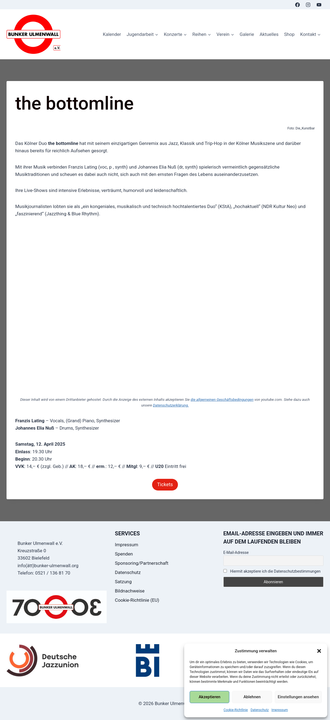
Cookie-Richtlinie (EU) (137, 600)
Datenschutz (260, 710)
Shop (289, 34)
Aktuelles (269, 34)
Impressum (280, 710)
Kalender (112, 34)
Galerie (247, 34)
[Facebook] (297, 4)
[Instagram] (308, 4)
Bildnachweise (129, 591)
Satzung (123, 581)
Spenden (124, 554)
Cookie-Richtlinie (236, 710)
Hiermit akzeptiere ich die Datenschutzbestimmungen (272, 571)
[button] (319, 651)
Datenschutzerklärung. (171, 405)
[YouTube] (318, 4)
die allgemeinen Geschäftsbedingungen (222, 399)
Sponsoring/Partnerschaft (141, 563)
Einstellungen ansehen (298, 696)
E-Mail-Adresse (236, 552)
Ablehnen (252, 696)
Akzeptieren (209, 696)
